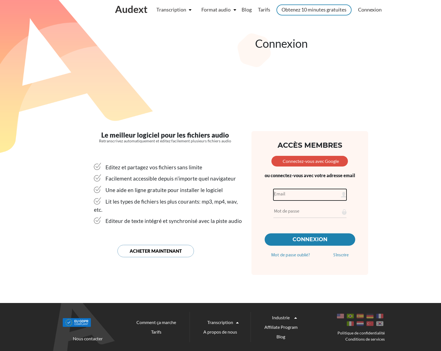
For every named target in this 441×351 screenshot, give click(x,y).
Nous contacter (88, 338)
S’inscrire (341, 255)
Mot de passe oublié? (290, 255)
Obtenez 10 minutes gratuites (314, 9)
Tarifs (264, 9)
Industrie (281, 317)
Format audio (216, 9)
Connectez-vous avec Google (311, 161)
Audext (131, 9)
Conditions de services (365, 339)
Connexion (370, 9)
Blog (247, 9)
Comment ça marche (156, 322)
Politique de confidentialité (361, 333)
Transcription (171, 9)
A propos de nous (220, 331)
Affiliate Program (281, 327)
